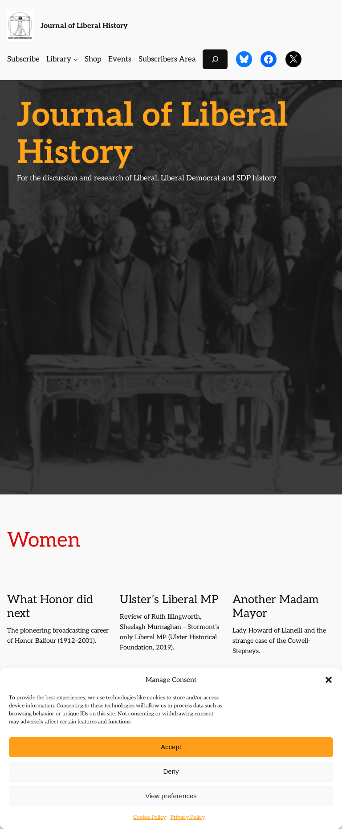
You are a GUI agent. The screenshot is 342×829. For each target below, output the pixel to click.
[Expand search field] (215, 59)
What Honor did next (50, 607)
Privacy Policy (188, 817)
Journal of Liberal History (84, 25)
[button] (328, 679)
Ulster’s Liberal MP (169, 600)
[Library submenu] (75, 59)
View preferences (171, 796)
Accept (171, 747)
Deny (171, 771)
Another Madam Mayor (275, 607)
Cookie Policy (149, 817)
